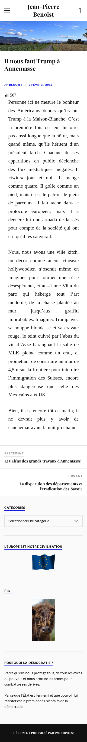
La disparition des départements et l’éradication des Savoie (51, 486)
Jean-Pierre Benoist (43, 10)
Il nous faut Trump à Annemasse (32, 64)
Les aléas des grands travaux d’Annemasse (42, 460)
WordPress (64, 733)
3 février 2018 (41, 84)
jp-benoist (13, 84)
